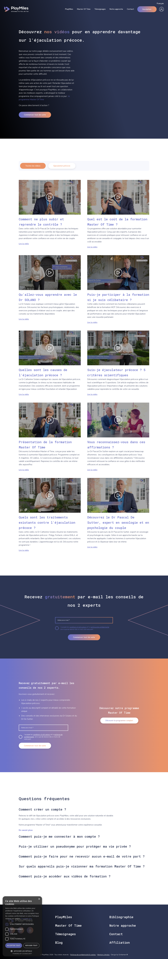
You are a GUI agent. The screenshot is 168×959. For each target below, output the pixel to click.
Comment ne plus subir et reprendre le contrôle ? (41, 221)
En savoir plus (26, 830)
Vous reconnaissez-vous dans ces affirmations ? (116, 444)
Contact (130, 9)
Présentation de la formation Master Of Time (45, 444)
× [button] (39, 899)
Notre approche (116, 9)
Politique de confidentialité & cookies (83, 955)
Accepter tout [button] (13, 945)
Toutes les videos (32, 166)
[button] (22, 951)
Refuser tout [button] (31, 945)
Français (160, 3)
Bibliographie (121, 917)
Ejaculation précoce (62, 166)
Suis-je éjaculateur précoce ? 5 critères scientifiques (116, 372)
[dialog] (22, 926)
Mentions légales (103, 955)
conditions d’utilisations (78, 627)
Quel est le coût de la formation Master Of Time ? (117, 221)
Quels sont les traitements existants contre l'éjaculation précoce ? (47, 522)
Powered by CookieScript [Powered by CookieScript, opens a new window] (22, 954)
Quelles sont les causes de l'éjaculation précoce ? (43, 372)
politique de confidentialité (100, 627)
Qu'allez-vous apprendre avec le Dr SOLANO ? (48, 297)
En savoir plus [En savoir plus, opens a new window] (26, 918)
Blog (59, 942)
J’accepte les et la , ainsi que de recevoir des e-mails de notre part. (84, 628)
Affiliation (119, 942)
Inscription (147, 9)
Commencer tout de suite (35, 115)
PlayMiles (69, 9)
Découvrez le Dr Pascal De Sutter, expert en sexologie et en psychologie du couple (118, 522)
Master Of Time (83, 9)
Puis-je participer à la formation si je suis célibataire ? (118, 297)
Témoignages (100, 9)
